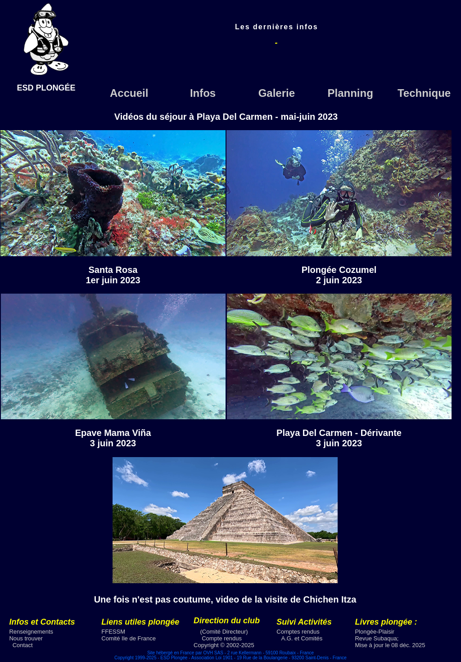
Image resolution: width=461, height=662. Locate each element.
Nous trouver (25, 638)
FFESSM (113, 631)
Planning (350, 93)
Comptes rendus (297, 631)
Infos (203, 93)
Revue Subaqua (376, 638)
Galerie (276, 93)
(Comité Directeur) (224, 631)
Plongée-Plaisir (374, 631)
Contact (23, 645)
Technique (424, 93)
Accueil (129, 93)
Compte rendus (222, 638)
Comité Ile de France (128, 638)
